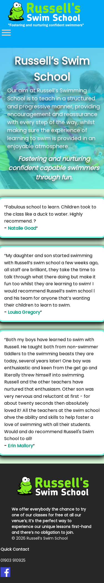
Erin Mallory (20, 446)
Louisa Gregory (24, 312)
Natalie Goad (22, 228)
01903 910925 (13, 560)
